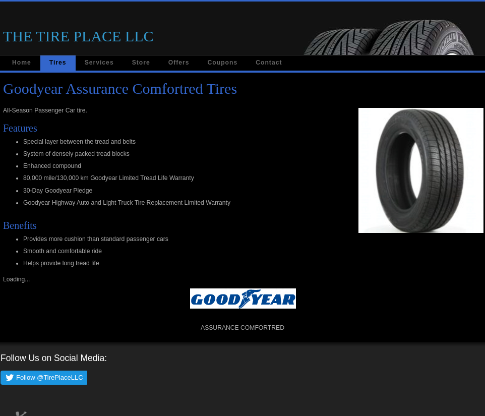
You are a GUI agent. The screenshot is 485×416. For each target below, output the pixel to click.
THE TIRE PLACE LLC (78, 36)
